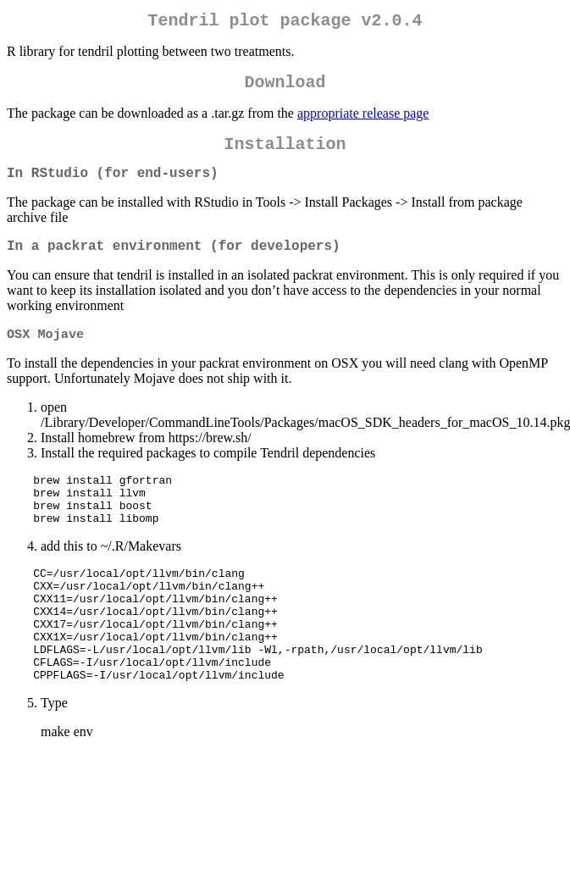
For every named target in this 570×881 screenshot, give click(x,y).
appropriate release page (363, 120)
